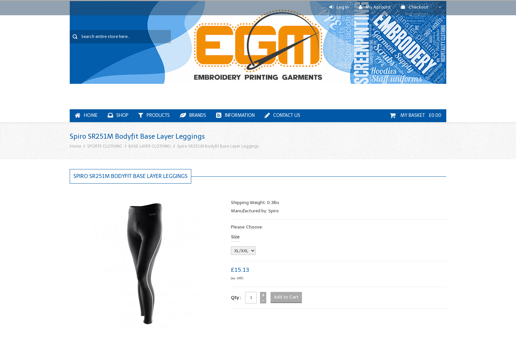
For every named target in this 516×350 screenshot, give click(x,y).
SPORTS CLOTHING (104, 146)
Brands (193, 115)
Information (235, 115)
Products (154, 115)
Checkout (414, 7)
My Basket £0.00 (415, 115)
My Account (375, 7)
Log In (339, 7)
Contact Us (282, 115)
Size (235, 237)
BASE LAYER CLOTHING (150, 146)
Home (86, 115)
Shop (118, 115)
